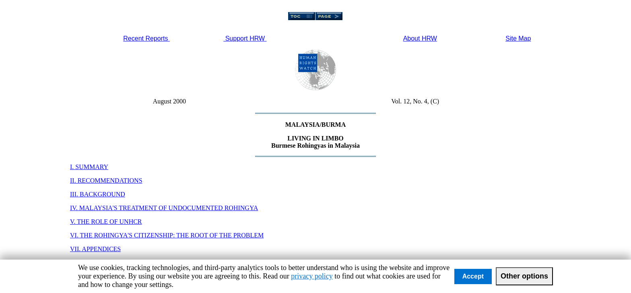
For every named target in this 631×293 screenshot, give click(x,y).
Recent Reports (146, 38)
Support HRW (244, 38)
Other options (524, 276)
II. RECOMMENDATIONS (106, 180)
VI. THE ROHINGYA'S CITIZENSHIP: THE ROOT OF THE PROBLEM (167, 235)
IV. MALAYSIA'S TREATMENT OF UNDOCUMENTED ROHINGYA (164, 207)
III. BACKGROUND (97, 194)
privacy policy (311, 276)
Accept (473, 276)
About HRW (420, 38)
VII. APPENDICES (95, 249)
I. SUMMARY (89, 166)
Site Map (518, 38)
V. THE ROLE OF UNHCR (106, 221)
